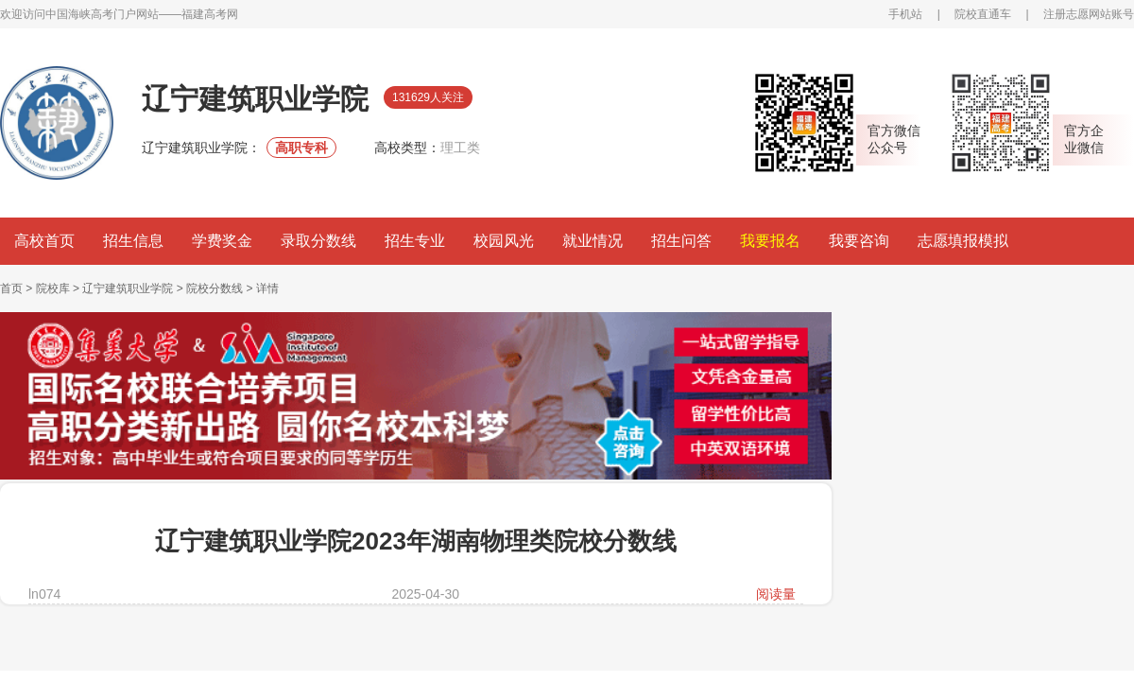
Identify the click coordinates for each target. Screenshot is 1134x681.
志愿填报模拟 (963, 241)
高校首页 (44, 241)
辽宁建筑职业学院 (127, 288)
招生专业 (415, 241)
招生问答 (681, 241)
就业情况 (592, 241)
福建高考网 (209, 14)
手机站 (905, 14)
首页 (11, 288)
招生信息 (133, 241)
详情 (267, 288)
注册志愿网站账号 (1088, 14)
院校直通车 (982, 14)
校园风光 (503, 241)
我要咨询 (859, 241)
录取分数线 (318, 241)
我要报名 (770, 241)
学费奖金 (222, 241)
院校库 (53, 288)
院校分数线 (214, 288)
